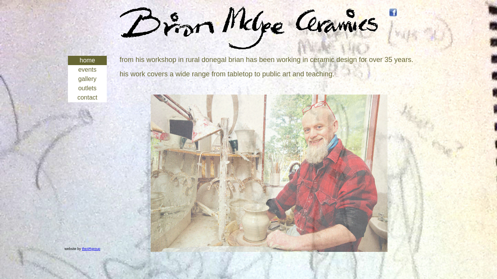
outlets (87, 88)
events (87, 69)
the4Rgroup (91, 249)
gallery (87, 79)
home (87, 60)
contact (87, 97)
